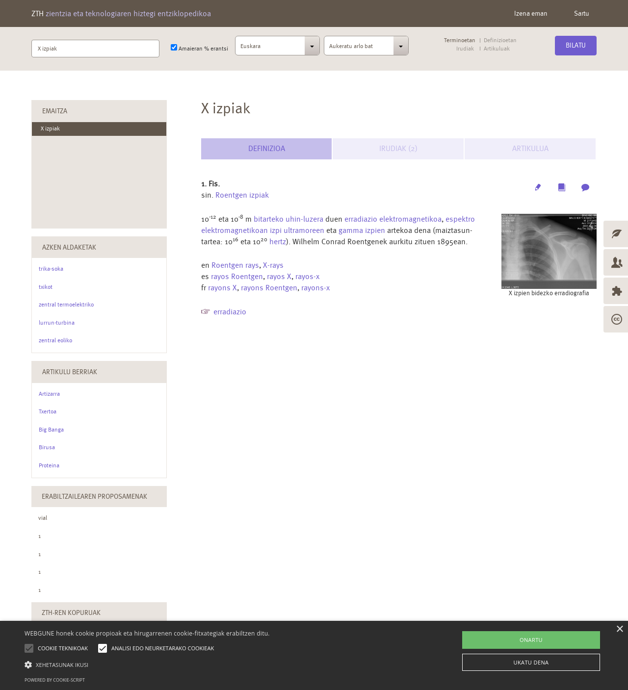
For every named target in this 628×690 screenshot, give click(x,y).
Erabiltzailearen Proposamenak (94, 496)
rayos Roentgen (237, 276)
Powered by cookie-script (55, 680)
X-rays (273, 265)
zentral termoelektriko (66, 304)
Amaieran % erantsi (199, 48)
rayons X (222, 287)
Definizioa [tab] (266, 148)
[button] (147, 664)
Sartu (581, 13)
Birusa (47, 447)
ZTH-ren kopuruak (71, 612)
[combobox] (277, 48)
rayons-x (315, 287)
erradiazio (229, 311)
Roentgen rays (235, 265)
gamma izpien (362, 230)
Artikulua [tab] (530, 148)
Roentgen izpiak (242, 195)
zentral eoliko (55, 340)
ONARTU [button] (531, 639)
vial (42, 517)
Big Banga (51, 429)
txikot (45, 286)
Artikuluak (496, 49)
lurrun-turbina (57, 322)
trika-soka (51, 268)
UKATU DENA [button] (531, 662)
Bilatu (576, 45)
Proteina (49, 465)
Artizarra (49, 393)
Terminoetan (459, 40)
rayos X (279, 276)
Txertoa (47, 411)
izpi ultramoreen (297, 230)
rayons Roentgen (269, 287)
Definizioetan (500, 40)
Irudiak (465, 49)
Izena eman (531, 13)
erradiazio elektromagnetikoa (393, 219)
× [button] (619, 629)
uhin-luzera (304, 219)
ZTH (121, 13)
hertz (277, 241)
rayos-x (307, 276)
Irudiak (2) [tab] (398, 148)
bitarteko (269, 219)
